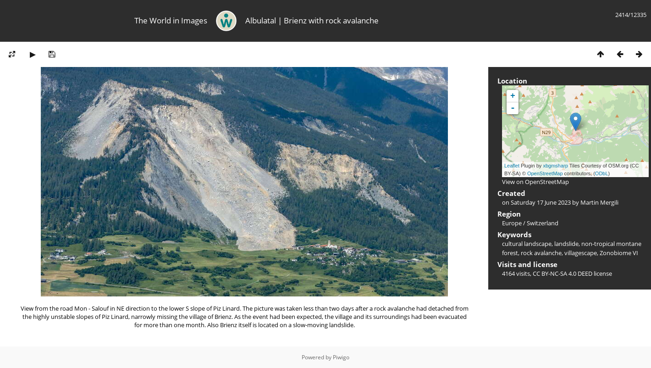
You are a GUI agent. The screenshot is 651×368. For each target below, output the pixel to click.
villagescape (580, 253)
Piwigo (341, 357)
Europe (512, 223)
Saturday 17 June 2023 (541, 202)
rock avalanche (541, 253)
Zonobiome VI (619, 253)
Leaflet (511, 165)
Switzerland (542, 223)
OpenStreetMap (545, 173)
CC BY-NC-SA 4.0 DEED (562, 273)
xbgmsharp (555, 165)
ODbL (601, 173)
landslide (566, 244)
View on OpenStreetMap (535, 182)
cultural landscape (527, 244)
